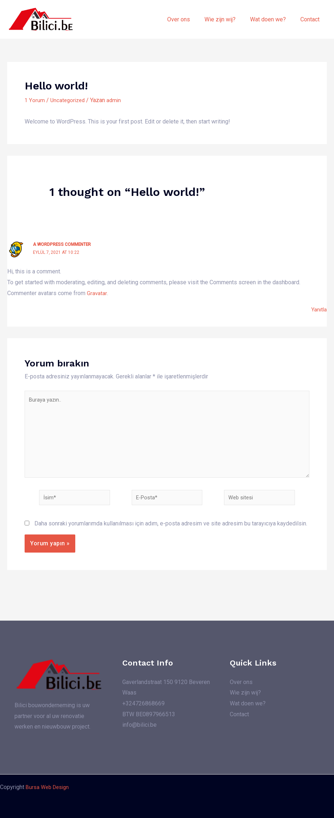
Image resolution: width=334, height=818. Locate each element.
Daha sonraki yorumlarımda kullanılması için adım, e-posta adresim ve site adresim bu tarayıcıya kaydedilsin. (170, 532)
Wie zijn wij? (227, 19)
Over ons (188, 19)
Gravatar (97, 292)
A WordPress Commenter (64, 244)
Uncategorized (68, 100)
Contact (311, 19)
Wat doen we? (272, 19)
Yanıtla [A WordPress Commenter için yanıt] (318, 309)
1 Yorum (35, 100)
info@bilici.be (139, 724)
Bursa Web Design (49, 787)
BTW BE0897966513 (148, 713)
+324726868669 (143, 703)
